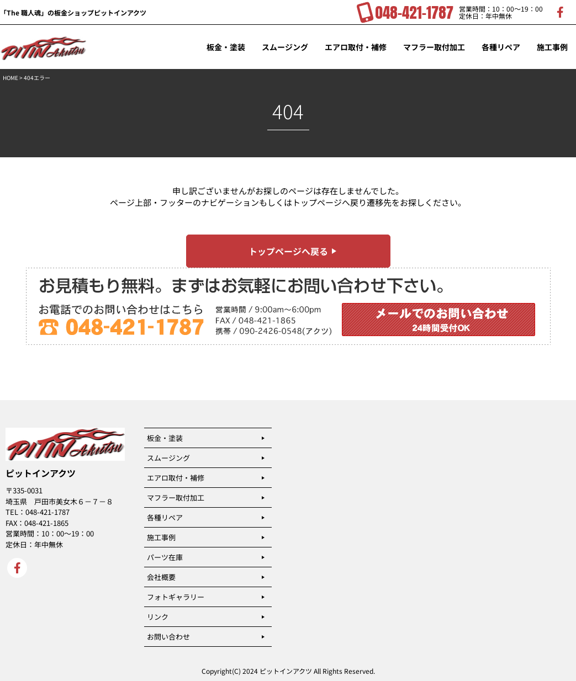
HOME (10, 77)
